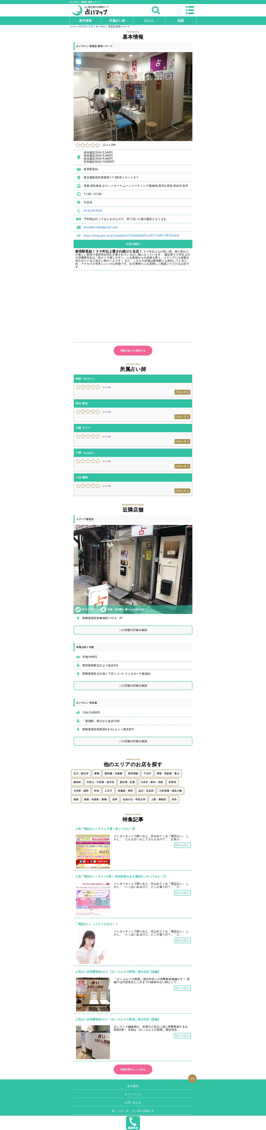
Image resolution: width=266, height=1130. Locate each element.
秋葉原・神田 (125, 790)
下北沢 (147, 773)
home (73, 26)
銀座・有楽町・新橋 (95, 799)
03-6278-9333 (93, 210)
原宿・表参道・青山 (168, 773)
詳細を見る (182, 392)
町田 (96, 790)
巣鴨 (96, 773)
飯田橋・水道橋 (113, 773)
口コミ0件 (95, 144)
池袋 (76, 799)
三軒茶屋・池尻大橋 (170, 790)
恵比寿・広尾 (127, 782)
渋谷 (174, 799)
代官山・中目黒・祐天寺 (100, 782)
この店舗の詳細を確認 (133, 630)
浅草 (114, 799)
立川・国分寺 (81, 773)
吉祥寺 (172, 782)
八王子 (108, 790)
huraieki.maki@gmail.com (101, 227)
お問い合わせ (133, 1102)
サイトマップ (133, 1094)
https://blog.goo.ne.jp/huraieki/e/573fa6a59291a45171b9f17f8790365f (131, 235)
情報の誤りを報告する (133, 350)
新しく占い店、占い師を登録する (133, 1111)
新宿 (91, 26)
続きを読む (182, 845)
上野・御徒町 (158, 799)
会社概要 (133, 1086)
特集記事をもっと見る (133, 1069)
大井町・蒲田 (81, 790)
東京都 (82, 26)
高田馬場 (133, 773)
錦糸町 (77, 782)
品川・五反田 (146, 790)
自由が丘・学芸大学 (134, 799)
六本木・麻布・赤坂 (151, 782)
